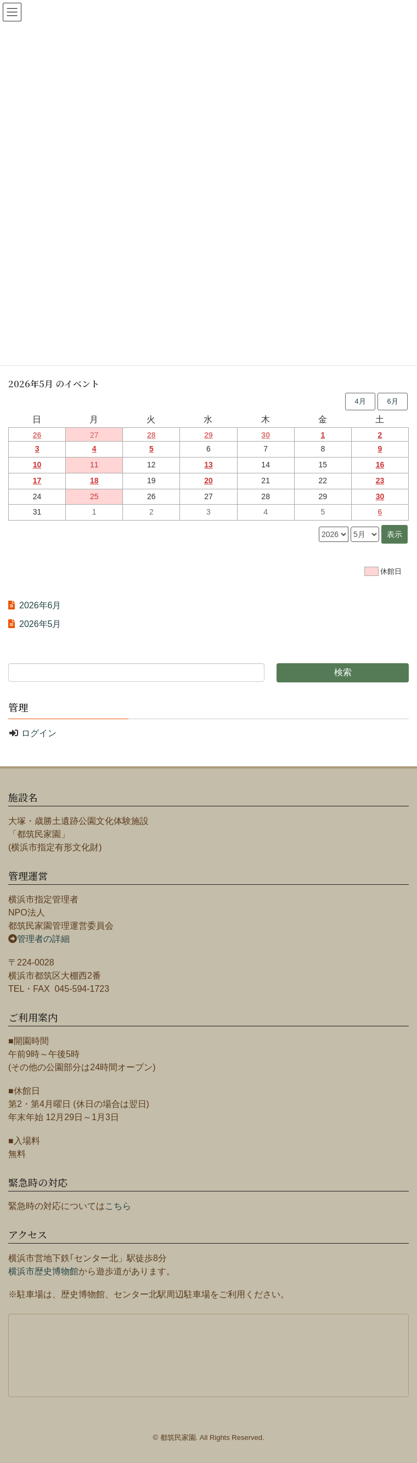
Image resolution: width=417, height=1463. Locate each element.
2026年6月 (40, 605)
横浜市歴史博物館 (43, 1271)
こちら (118, 1206)
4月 (359, 401)
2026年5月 (40, 624)
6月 (392, 401)
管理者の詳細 (43, 939)
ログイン (39, 733)
